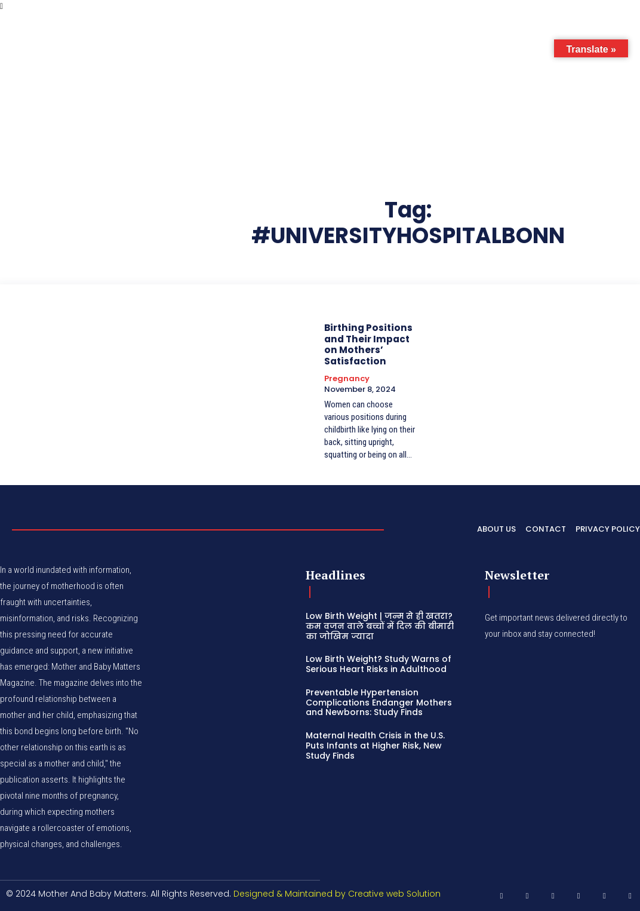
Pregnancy (347, 377)
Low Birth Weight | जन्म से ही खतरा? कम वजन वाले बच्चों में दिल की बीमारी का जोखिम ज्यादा (380, 625)
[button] (553, 38)
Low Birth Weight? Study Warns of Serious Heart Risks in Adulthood (378, 663)
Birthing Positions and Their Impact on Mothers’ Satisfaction (365, 343)
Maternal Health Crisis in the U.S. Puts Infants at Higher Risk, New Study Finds (375, 745)
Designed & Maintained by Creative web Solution (337, 892)
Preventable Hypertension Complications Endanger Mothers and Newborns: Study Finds (379, 701)
